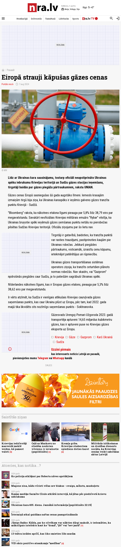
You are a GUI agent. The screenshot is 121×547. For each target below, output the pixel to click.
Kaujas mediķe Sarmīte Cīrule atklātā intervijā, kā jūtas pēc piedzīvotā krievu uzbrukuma (58, 495)
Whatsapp (58, 358)
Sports (75, 18)
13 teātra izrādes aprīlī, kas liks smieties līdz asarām (43, 533)
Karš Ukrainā (103, 337)
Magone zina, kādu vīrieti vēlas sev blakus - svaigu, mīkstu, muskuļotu (55, 485)
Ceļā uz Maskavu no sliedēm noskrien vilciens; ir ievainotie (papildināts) (45, 447)
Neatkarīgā (22, 18)
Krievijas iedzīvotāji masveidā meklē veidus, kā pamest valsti (14, 447)
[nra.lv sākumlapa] (43, 7)
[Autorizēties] (118, 18)
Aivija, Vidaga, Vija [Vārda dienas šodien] (70, 9)
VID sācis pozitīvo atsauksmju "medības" (36, 543)
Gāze (70, 337)
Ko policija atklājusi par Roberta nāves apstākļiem (42, 476)
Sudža (58, 342)
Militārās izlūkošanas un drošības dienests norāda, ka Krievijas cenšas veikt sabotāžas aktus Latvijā (105, 449)
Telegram (42, 358)
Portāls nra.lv (7, 84)
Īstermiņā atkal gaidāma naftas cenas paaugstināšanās (44, 514)
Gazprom (84, 337)
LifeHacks (64, 18)
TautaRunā (50, 18)
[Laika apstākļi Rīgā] (88, 7)
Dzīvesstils (36, 18)
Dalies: (48, 365)
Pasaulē (11, 70)
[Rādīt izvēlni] (3, 18)
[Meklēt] (111, 18)
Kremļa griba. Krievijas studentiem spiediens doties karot (75, 446)
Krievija (57, 337)
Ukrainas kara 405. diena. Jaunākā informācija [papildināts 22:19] (51, 504)
